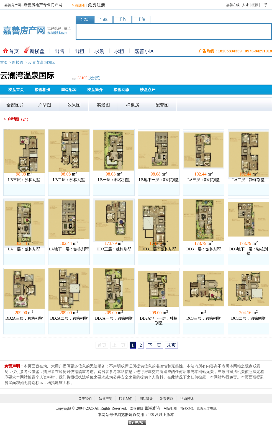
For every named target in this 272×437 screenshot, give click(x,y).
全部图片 (15, 105)
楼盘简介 (95, 90)
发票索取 (166, 399)
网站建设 (146, 399)
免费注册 (96, 4)
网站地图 (170, 408)
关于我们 (85, 399)
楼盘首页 (16, 90)
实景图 (103, 105)
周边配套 (68, 90)
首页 (14, 51)
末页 (171, 345)
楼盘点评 (147, 90)
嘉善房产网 (12, 5)
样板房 (132, 105)
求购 (99, 51)
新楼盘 (37, 51)
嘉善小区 (144, 51)
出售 (60, 51)
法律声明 (105, 399)
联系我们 (125, 399)
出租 (79, 51)
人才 (245, 5)
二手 (264, 5)
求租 (119, 51)
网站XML (187, 408)
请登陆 (78, 5)
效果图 (74, 105)
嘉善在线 (233, 5)
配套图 (162, 105)
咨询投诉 (187, 399)
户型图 (44, 105)
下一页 (154, 345)
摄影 (255, 5)
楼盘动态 (121, 90)
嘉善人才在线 (207, 408)
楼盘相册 (42, 90)
